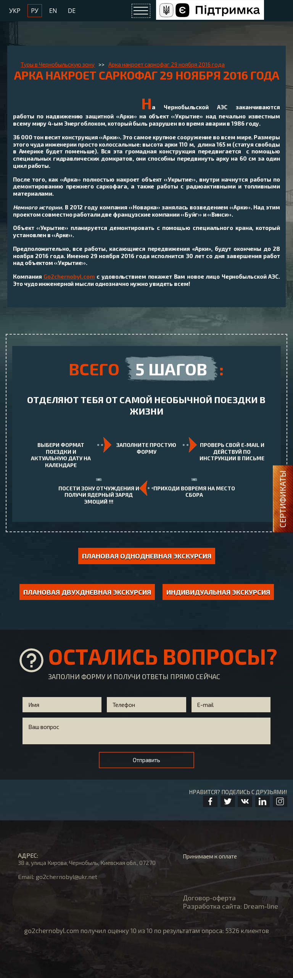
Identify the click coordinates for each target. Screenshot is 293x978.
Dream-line (260, 906)
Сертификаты (282, 498)
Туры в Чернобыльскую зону (58, 64)
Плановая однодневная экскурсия (146, 556)
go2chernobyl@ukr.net (66, 876)
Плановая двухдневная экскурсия (87, 592)
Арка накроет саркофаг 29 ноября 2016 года (166, 64)
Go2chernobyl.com (69, 276)
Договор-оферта (209, 897)
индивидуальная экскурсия (218, 592)
